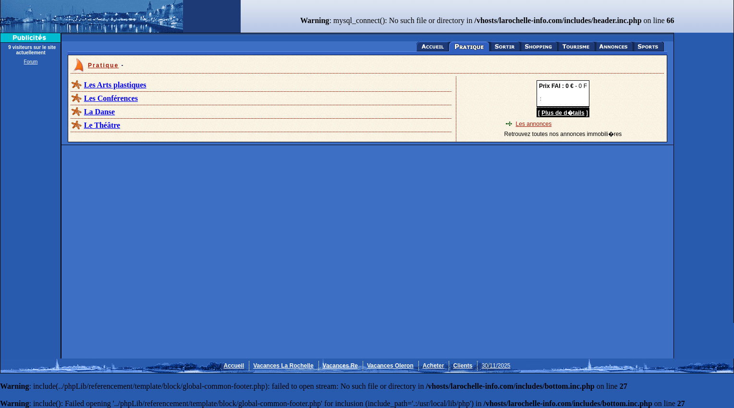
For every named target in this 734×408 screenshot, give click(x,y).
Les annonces (534, 124)
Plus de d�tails (562, 113)
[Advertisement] (31, 212)
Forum (31, 61)
